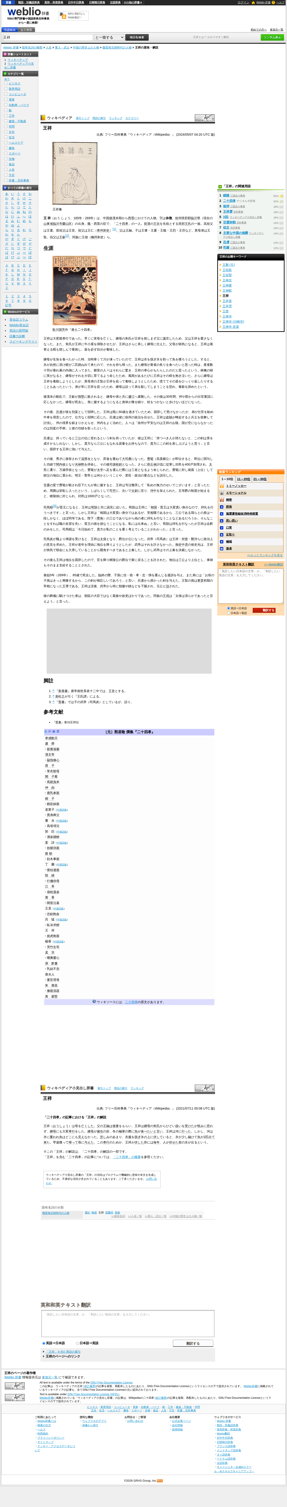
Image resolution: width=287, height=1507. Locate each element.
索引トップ (82, 118)
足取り (230, 534)
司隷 (226, 247)
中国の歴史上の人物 (86, 47)
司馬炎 (48, 539)
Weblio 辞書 (263, 2)
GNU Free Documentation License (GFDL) (93, 1394)
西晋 (131, 218)
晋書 (61, 702)
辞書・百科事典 (19, 180)
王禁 (225, 311)
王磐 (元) (228, 265)
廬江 (131, 396)
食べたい (147, 1131)
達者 (229, 548)
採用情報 (177, 1429)
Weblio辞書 (250, 1386)
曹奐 (100, 518)
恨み (200, 1126)
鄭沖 (194, 539)
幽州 (94, 237)
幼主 (226, 227)
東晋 (200, 580)
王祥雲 (228, 211)
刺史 (106, 230)
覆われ (54, 1137)
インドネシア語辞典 (229, 1450)
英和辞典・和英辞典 (229, 1429)
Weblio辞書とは (46, 1420)
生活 (12, 137)
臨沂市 (57, 223)
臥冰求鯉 (53, 925)
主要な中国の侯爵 (235, 233)
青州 (100, 230)
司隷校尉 (115, 464)
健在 (100, 1131)
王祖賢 (227, 275)
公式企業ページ (181, 1420)
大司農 (126, 459)
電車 (12, 99)
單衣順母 (53, 771)
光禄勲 (79, 464)
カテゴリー (132, 118)
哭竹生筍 (53, 947)
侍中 (153, 490)
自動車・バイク (19, 105)
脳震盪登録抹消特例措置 (242, 513)
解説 (103, 1117)
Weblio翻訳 (223, 1433)
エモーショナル (236, 492)
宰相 (150, 512)
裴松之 (60, 696)
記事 (68, 1117)
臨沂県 (195, 218)
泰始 (46, 575)
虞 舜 (49, 743)
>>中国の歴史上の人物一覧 (186, 1216)
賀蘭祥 (109, 1212)
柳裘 (94, 1212)
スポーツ (14, 153)
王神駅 (227, 290)
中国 (106, 218)
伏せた (173, 1142)
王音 (112, 691)
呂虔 (59, 412)
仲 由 (49, 787)
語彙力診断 (17, 336)
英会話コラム (18, 319)
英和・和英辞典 (53, 2)
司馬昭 (48, 507)
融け (191, 1137)
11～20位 (243, 479)
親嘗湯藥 (53, 749)
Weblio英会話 (19, 325)
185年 (78, 218)
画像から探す (90, 1425)
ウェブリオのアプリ (94, 1420)
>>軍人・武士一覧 (155, 1216)
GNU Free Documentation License (112, 1382)
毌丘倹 (152, 464)
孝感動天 (51, 738)
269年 (89, 218)
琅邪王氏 (184, 223)
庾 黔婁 (51, 963)
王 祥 (49, 930)
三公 (78, 438)
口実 (229, 527)
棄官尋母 (53, 980)
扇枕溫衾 (53, 892)
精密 (229, 499)
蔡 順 (48, 853)
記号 (8, 305)
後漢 (112, 218)
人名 (49, 47)
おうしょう (61, 1126)
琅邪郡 (186, 218)
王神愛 (227, 285)
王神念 (227, 280)
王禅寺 (227, 316)
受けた (189, 1126)
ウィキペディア (59, 118)
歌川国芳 (58, 329)
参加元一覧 (276, 29)
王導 (65, 586)
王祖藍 (227, 270)
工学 (12, 115)
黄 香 (49, 897)
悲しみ (104, 1137)
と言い (158, 1131)
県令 (87, 459)
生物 (12, 159)
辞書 (8, 2)
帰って (73, 1142)
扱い (178, 1126)
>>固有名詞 (118, 1216)
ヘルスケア (16, 142)
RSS (160, 1481)
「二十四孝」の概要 (127, 1157)
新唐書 (63, 691)
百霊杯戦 (229, 222)
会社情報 (177, 1425)
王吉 (156, 223)
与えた (89, 1142)
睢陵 (226, 195)
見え (81, 1137)
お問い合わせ (135, 1420)
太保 (103, 539)
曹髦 (150, 459)
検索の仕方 (44, 1425)
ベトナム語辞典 (226, 1458)
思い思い (232, 520)
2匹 (206, 1137)
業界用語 (14, 88)
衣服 (128, 1137)
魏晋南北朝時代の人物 (117, 47)
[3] (55, 506)
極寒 (122, 1131)
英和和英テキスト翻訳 (66, 1304)
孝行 (72, 1131)
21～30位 (260, 479)
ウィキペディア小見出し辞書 (70, 1088)
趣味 (12, 148)
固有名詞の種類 (32, 47)
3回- (226, 217)
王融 (106, 1126)
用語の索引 (99, 118)
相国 (154, 507)
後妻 (116, 1126)
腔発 (229, 506)
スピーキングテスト (23, 341)
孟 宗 (49, 952)
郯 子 (49, 798)
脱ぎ (138, 1137)
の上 (147, 1137)
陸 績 (49, 875)
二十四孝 (122, 223)
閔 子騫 (51, 776)
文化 (12, 132)
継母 (147, 1126)
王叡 (62, 237)
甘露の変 (49, 485)
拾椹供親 (53, 848)
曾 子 (49, 765)
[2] (67, 236)
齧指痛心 (53, 760)
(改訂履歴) (89, 1386)
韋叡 (117, 1212)
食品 (12, 164)
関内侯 (60, 464)
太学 (100, 470)
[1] (114, 229)
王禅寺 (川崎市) (233, 321)
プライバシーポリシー (50, 1437)
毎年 (156, 1142)
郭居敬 (119, 732)
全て (7, 79)
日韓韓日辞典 (97, 2)
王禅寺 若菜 (230, 327)
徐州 (178, 218)
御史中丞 (181, 544)
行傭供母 (53, 881)
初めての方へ (259, 29)
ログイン (243, 2)
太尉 (134, 490)
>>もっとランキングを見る (265, 555)
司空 (112, 490)
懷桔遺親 (53, 870)
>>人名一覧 (135, 1216)
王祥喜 (227, 301)
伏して (158, 1137)
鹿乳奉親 (53, 793)
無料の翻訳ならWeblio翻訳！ (76, 15)
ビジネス (14, 83)
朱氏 (156, 1126)
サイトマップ (45, 1442)
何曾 (185, 539)
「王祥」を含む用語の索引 (63, 1351)
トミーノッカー (236, 486)
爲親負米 (53, 782)
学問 (12, 126)
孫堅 (81, 396)
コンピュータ (17, 94)
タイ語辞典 (223, 1454)
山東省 (48, 223)
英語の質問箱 (18, 330)
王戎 (166, 596)
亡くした (87, 1126)
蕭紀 (87, 1212)
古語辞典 (115, 2)
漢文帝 (49, 754)
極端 (229, 541)
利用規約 (42, 1433)
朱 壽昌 (51, 985)
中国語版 (62, 809)
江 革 (49, 886)
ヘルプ (280, 2)
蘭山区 (67, 223)
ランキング (115, 118)
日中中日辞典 (76, 2)
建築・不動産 (17, 121)
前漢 (147, 223)
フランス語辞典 (226, 1446)
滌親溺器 (53, 991)
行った (186, 1131)
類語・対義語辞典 (29, 2)
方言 (12, 175)
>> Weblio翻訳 (273, 564)
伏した (139, 1142)
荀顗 (94, 507)
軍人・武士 (62, 47)
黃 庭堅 (51, 996)
